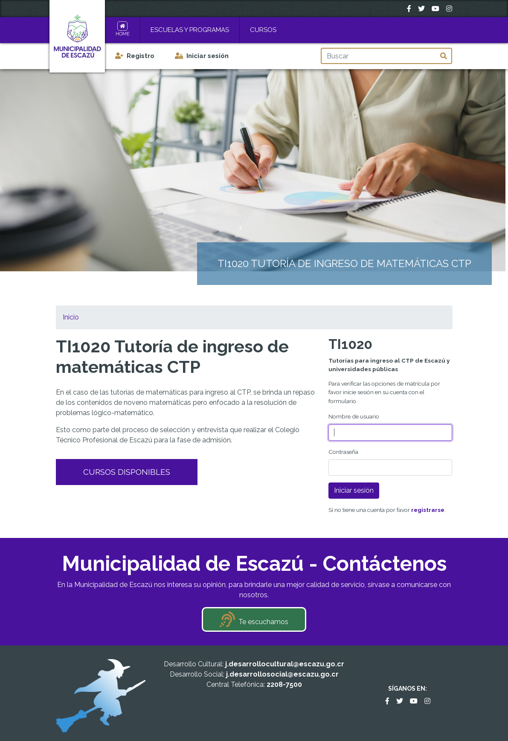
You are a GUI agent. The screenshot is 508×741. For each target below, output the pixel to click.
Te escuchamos (263, 622)
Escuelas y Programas (190, 30)
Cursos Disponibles (126, 472)
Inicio (71, 317)
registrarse (427, 509)
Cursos (263, 30)
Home (123, 34)
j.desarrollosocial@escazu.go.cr (282, 674)
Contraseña (343, 451)
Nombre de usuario (353, 416)
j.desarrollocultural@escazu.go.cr (284, 664)
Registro (140, 56)
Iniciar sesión (207, 56)
